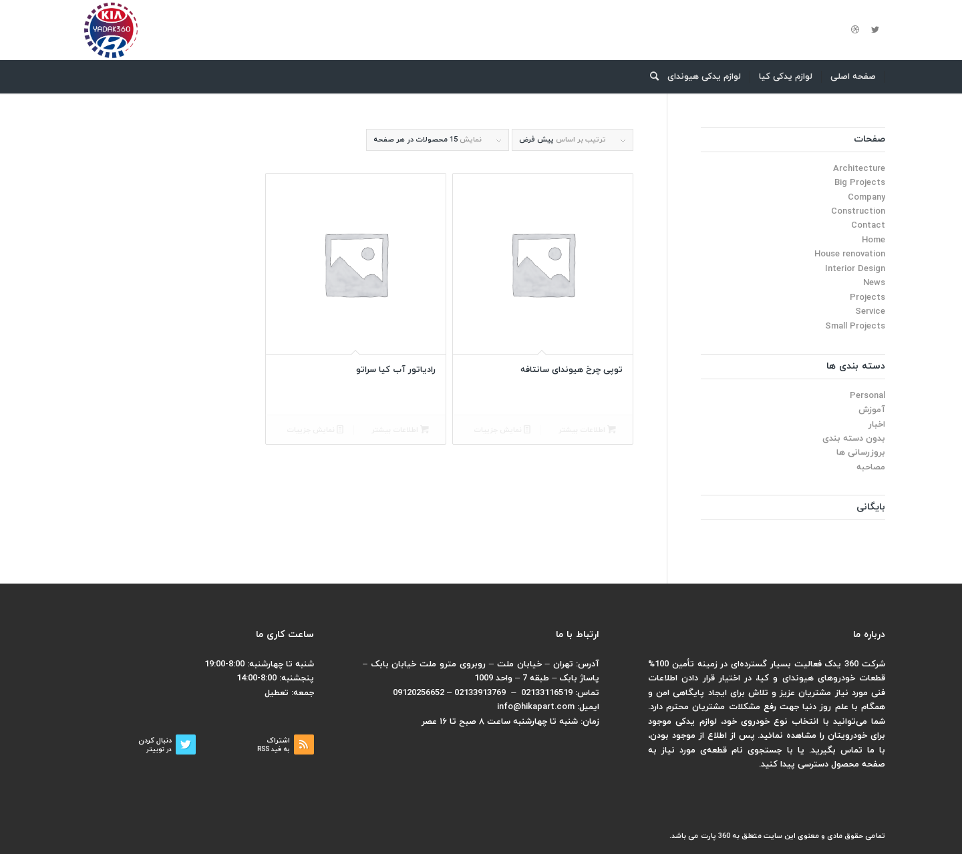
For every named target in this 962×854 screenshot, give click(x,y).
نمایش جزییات (502, 430)
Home (873, 240)
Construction (858, 212)
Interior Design (855, 269)
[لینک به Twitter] (875, 30)
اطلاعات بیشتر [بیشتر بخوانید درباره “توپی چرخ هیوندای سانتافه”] (587, 430)
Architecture (859, 169)
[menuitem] (853, 76)
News (874, 283)
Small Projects (855, 327)
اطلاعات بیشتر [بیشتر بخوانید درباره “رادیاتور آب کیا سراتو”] (400, 430)
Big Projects (859, 183)
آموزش (871, 410)
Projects (867, 298)
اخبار (876, 425)
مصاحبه (870, 467)
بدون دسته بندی (853, 439)
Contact (868, 226)
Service (870, 312)
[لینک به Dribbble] (855, 30)
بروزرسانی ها (860, 453)
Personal (867, 396)
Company (866, 198)
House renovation (849, 254)
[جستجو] (650, 76)
